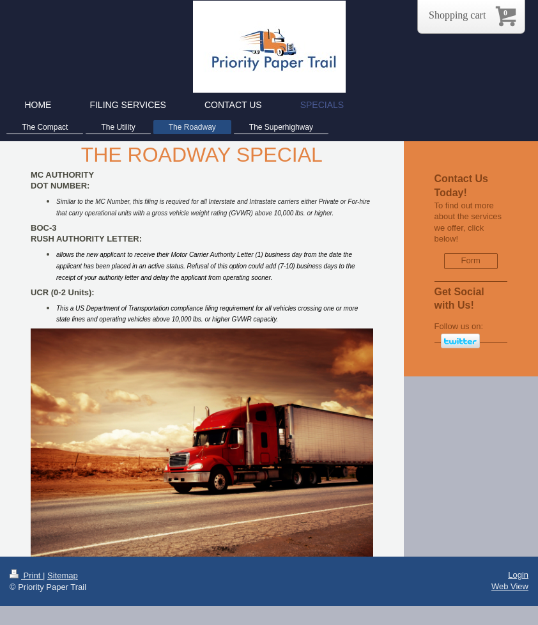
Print (26, 575)
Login (518, 575)
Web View (509, 586)
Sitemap (62, 575)
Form (470, 260)
